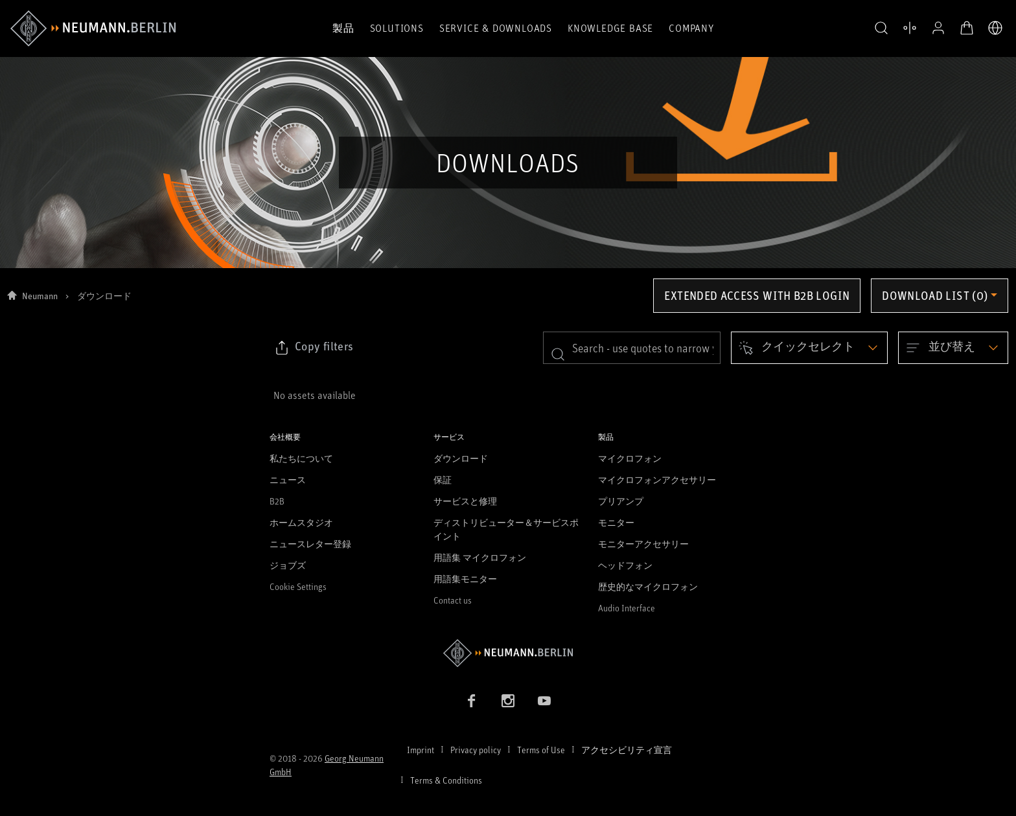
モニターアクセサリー (643, 543)
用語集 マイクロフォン (479, 557)
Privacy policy (475, 749)
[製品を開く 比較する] (909, 27)
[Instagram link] (508, 701)
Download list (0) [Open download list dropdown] (934, 295)
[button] (881, 28)
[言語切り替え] (995, 27)
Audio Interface (626, 607)
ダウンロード (460, 458)
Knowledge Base (610, 27)
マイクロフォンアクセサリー (657, 479)
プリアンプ (620, 500)
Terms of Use (541, 749)
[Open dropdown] (809, 348)
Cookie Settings (298, 586)
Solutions (397, 27)
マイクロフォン (630, 458)
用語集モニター (465, 578)
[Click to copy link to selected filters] (313, 348)
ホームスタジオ (301, 522)
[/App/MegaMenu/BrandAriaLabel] (93, 28)
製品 (343, 27)
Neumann (40, 295)
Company (691, 27)
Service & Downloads (495, 27)
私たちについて (301, 458)
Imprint (420, 749)
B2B (277, 500)
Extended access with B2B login (756, 295)
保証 (442, 479)
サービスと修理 (465, 500)
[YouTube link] (544, 701)
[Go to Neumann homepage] (508, 653)
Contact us (452, 600)
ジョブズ (288, 565)
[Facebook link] (472, 701)
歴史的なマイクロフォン (648, 586)
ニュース (288, 479)
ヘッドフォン (625, 565)
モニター (616, 522)
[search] (632, 348)
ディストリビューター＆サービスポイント (506, 529)
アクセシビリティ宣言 (626, 749)
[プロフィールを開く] (938, 27)
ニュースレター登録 (310, 543)
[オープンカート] (966, 27)
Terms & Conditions (446, 780)
